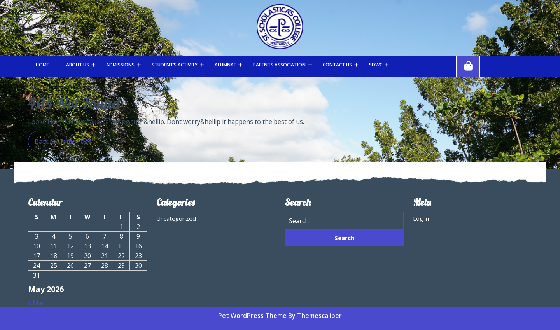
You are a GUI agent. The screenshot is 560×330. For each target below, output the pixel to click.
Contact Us (337, 64)
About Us (77, 64)
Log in (421, 218)
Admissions (120, 64)
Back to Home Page (60, 138)
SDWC (375, 64)
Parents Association (279, 64)
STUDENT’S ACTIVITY (175, 64)
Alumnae (225, 64)
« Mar (36, 303)
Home (42, 64)
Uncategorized (176, 218)
